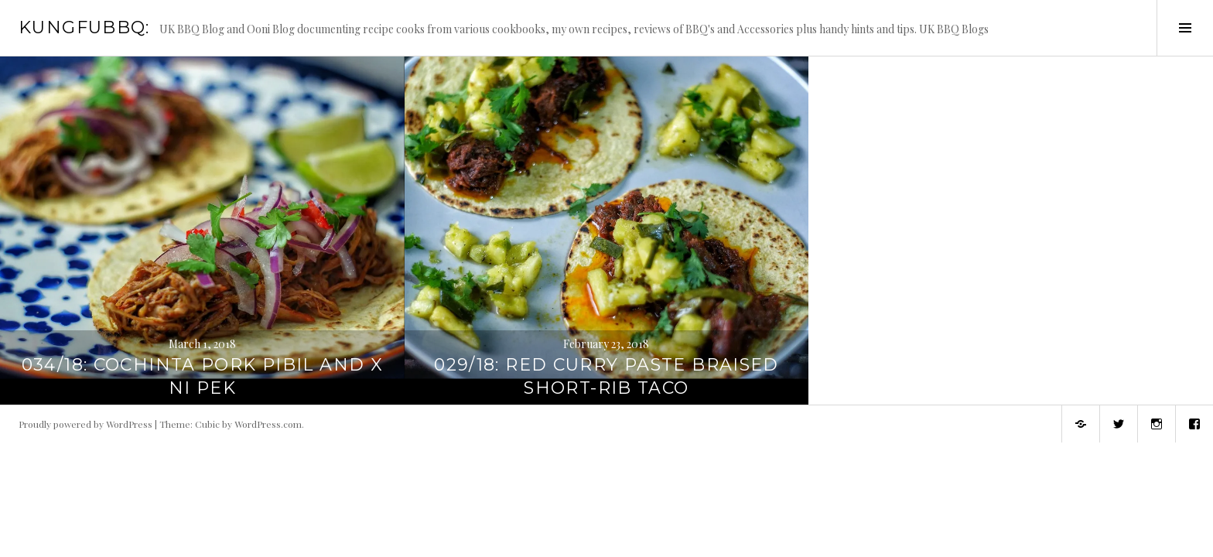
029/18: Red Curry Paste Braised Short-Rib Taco (606, 376)
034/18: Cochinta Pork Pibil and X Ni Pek (202, 376)
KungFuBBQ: (84, 27)
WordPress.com (268, 424)
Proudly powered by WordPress (85, 424)
